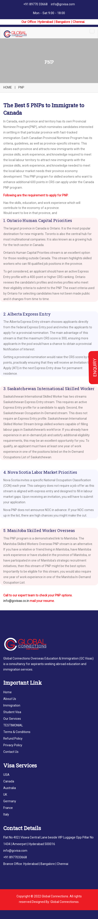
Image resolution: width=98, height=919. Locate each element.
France (8, 808)
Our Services (12, 718)
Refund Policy (12, 738)
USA (6, 774)
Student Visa (12, 712)
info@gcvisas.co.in (16, 601)
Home (7, 692)
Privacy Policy (12, 745)
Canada (8, 781)
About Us (9, 699)
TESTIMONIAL (13, 725)
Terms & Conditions (16, 732)
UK (5, 794)
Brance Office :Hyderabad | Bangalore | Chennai (35, 864)
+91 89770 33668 (35, 4)
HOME (7, 87)
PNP (21, 87)
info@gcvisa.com (63, 4)
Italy (6, 814)
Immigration (11, 705)
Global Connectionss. (64, 902)
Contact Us (10, 752)
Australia (9, 788)
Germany (9, 801)
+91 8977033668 (15, 857)
